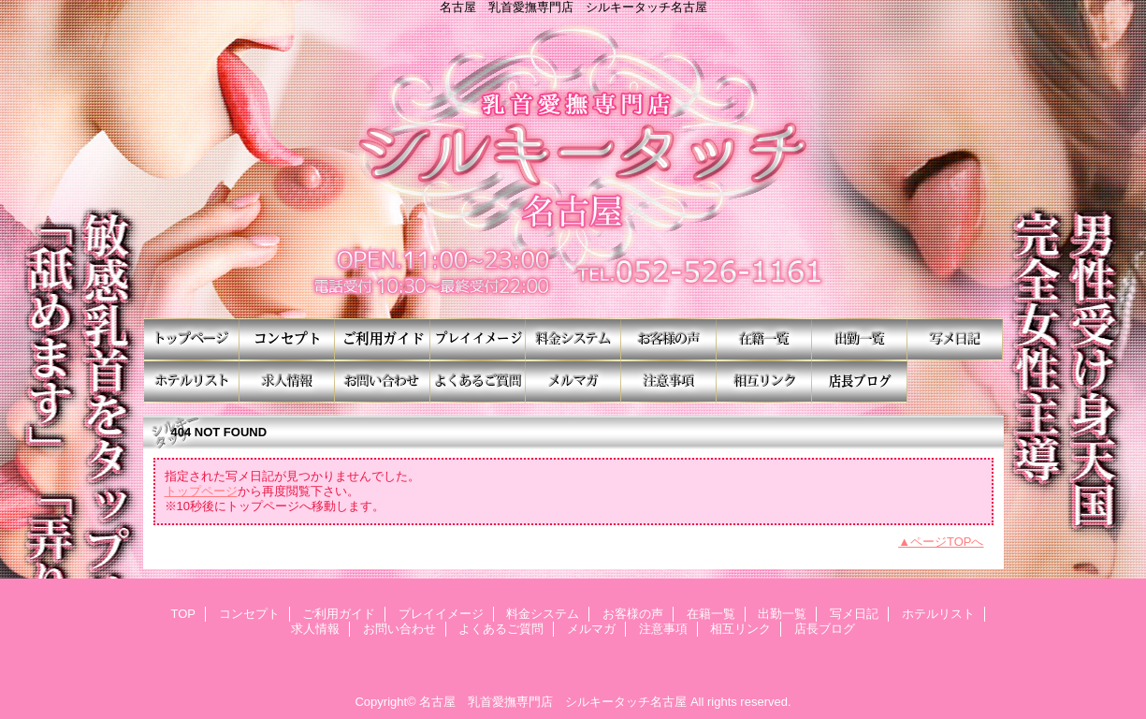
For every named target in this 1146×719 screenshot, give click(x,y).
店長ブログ (859, 381)
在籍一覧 (764, 339)
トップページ (201, 491)
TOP (191, 339)
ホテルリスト (191, 381)
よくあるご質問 (478, 381)
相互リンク (764, 381)
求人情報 (287, 381)
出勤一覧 (859, 339)
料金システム (573, 339)
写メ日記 (955, 339)
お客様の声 (669, 339)
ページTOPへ (947, 542)
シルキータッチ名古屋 (573, 166)
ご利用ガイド (382, 339)
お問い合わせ (382, 381)
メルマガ (573, 381)
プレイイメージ (478, 339)
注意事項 (669, 381)
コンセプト (287, 339)
